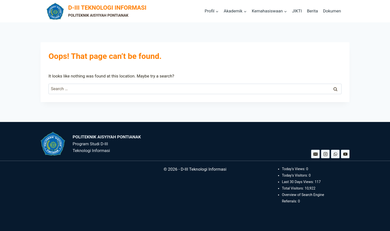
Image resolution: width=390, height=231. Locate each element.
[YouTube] (345, 154)
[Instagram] (325, 154)
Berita (312, 10)
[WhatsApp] (335, 154)
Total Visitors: (293, 188)
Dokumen (332, 10)
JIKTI (297, 10)
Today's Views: (294, 169)
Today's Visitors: (295, 175)
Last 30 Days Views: (298, 182)
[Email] (315, 154)
